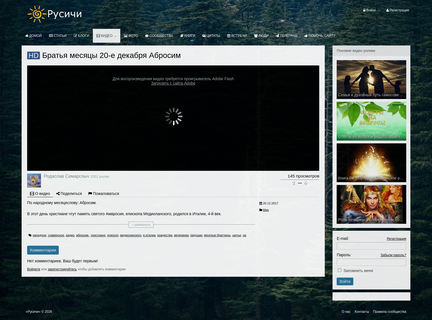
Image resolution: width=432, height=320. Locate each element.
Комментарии (43, 250)
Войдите (33, 269)
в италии (149, 235)
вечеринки (181, 235)
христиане (98, 235)
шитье (236, 235)
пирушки (196, 235)
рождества (164, 235)
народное (39, 235)
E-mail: (343, 238)
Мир (266, 210)
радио (70, 235)
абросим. (82, 235)
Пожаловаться (103, 193)
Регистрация (396, 239)
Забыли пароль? (393, 255)
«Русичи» (33, 312)
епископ (113, 235)
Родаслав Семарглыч (66, 176)
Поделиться (69, 193)
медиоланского (131, 235)
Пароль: (344, 255)
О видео (40, 193)
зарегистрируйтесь (62, 269)
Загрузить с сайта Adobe (173, 83)
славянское (56, 235)
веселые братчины (217, 235)
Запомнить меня (358, 270)
